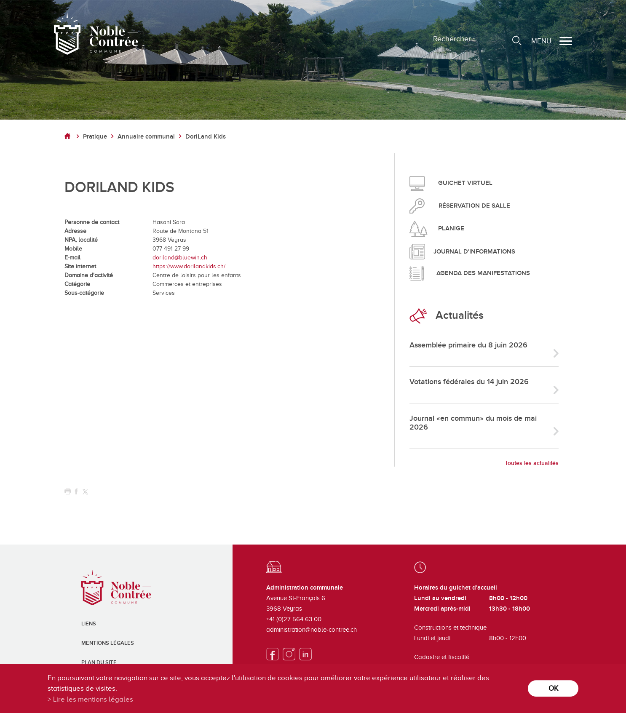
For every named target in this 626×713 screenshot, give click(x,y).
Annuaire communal (146, 137)
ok (553, 688)
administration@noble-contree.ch (311, 629)
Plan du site (99, 662)
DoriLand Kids (205, 137)
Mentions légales (107, 643)
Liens (88, 623)
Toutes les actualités (532, 463)
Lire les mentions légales (93, 699)
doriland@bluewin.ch (179, 257)
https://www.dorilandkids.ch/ (188, 266)
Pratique (95, 137)
